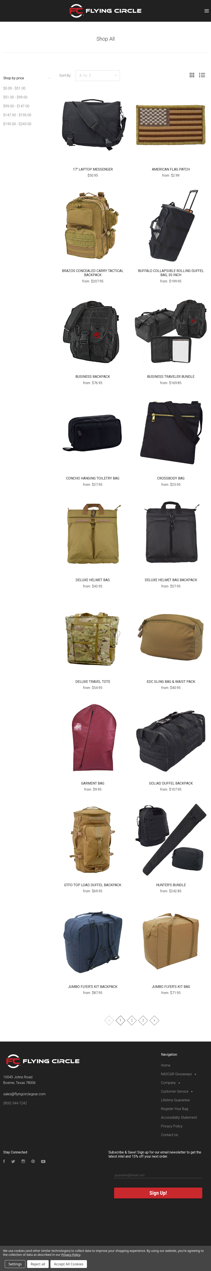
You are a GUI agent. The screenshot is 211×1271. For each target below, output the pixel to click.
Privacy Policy (172, 1126)
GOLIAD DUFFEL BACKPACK (171, 783)
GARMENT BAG (92, 783)
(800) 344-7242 (15, 1103)
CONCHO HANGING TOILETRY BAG (92, 478)
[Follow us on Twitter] (13, 1162)
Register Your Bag (174, 1109)
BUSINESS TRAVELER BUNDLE (170, 377)
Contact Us (169, 1135)
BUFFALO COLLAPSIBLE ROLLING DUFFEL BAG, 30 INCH (171, 273)
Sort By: (65, 75)
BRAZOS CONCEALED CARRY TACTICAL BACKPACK (92, 273)
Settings (15, 1264)
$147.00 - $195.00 (17, 115)
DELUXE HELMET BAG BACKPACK (171, 580)
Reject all (38, 1264)
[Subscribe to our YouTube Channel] (43, 1162)
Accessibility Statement (179, 1117)
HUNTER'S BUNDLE (171, 885)
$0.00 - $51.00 (14, 88)
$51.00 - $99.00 (15, 97)
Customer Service (177, 1091)
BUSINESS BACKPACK (92, 377)
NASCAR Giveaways (179, 1074)
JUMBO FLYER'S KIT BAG (171, 987)
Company (171, 1083)
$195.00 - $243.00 (17, 124)
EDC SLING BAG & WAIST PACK (171, 682)
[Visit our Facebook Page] (4, 1162)
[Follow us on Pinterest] (33, 1162)
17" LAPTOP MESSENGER (93, 169)
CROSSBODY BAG (170, 478)
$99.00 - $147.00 (16, 106)
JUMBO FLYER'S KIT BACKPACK (92, 987)
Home (165, 1065)
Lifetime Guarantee (175, 1100)
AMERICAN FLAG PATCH (171, 169)
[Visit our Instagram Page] (23, 1162)
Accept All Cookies (68, 1264)
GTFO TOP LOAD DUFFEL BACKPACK (92, 885)
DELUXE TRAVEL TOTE (92, 682)
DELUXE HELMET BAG (93, 580)
